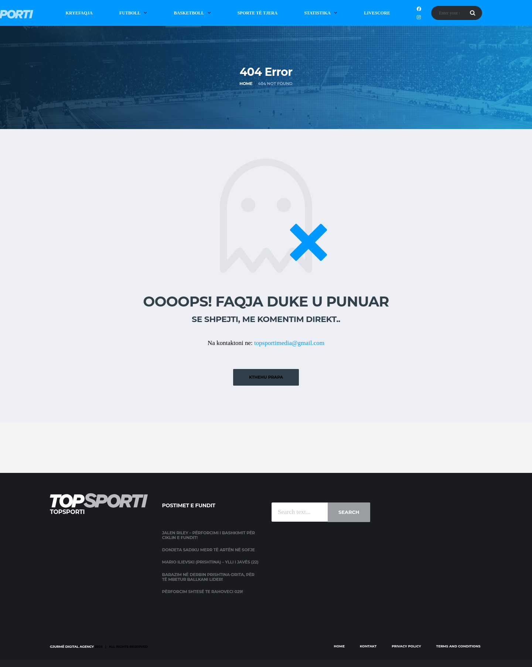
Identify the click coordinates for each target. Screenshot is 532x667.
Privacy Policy (406, 646)
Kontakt (368, 646)
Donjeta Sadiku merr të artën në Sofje (208, 549)
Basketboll (189, 13)
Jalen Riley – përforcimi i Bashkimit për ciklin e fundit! (208, 535)
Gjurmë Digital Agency (72, 646)
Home (339, 646)
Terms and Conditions (458, 646)
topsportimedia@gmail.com (289, 342)
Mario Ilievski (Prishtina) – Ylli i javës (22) (210, 562)
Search (348, 512)
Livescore (377, 13)
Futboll (129, 13)
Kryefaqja (78, 13)
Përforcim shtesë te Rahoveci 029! (202, 591)
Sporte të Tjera (258, 13)
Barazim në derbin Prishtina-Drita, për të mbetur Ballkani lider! (208, 577)
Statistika (317, 13)
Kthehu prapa (266, 377)
